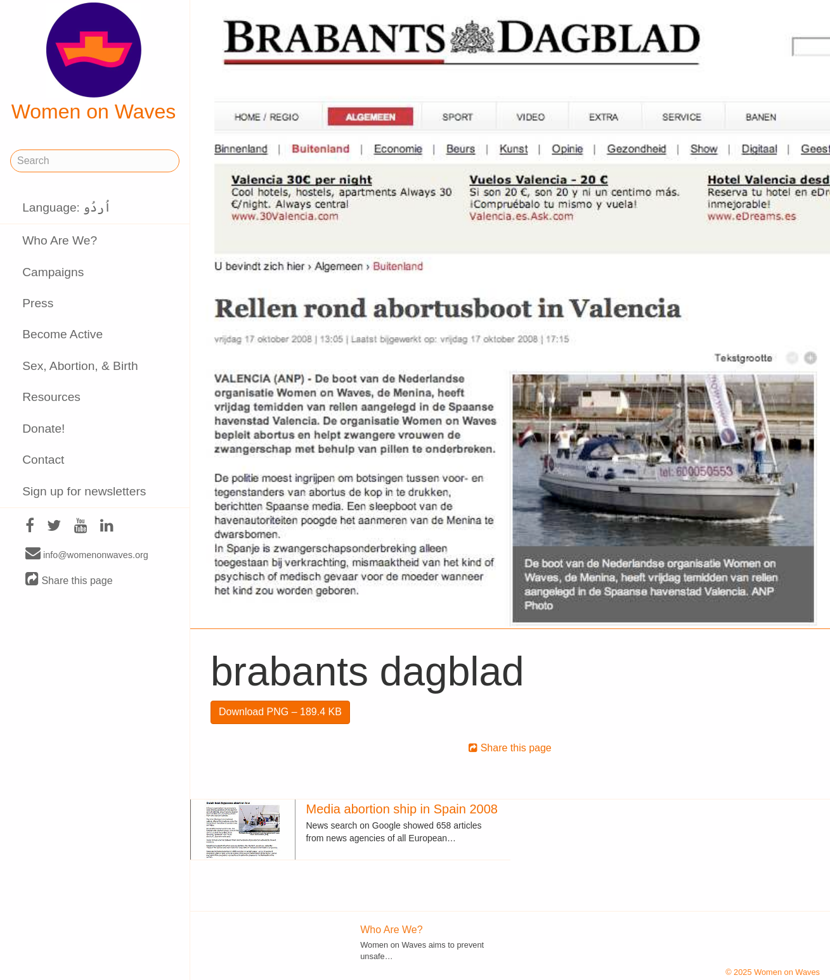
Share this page (69, 580)
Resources (51, 397)
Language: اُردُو (66, 207)
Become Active (62, 334)
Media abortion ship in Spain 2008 (401, 809)
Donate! (43, 428)
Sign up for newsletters (84, 491)
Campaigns (53, 272)
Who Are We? (59, 240)
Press (37, 303)
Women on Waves (93, 63)
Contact (43, 459)
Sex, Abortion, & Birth (80, 365)
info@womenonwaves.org (86, 554)
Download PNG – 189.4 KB (280, 711)
